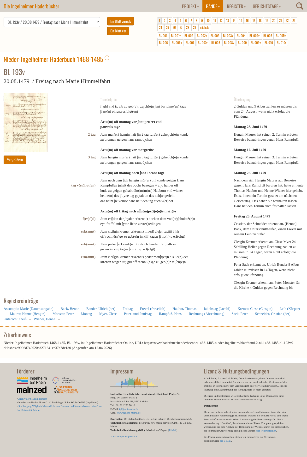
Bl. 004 (241, 35)
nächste (204, 27)
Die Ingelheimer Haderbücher (31, 6)
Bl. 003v (228, 35)
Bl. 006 (163, 42)
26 (174, 27)
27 (181, 27)
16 (247, 20)
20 (273, 20)
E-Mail (172, 430)
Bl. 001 (163, 35)
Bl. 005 (267, 35)
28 (187, 27)
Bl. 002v (202, 35)
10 (208, 20)
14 (234, 20)
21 (280, 20)
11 (214, 20)
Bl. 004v (254, 35)
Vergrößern (15, 160)
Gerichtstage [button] (267, 6)
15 (240, 20)
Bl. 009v (256, 42)
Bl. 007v (202, 42)
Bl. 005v (281, 35)
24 (160, 27)
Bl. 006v (177, 42)
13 (227, 20)
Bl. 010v (281, 42)
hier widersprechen (266, 430)
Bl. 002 (188, 35)
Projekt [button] (190, 6)
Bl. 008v (229, 42)
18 (260, 20)
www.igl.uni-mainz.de (129, 412)
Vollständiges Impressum (123, 436)
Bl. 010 (269, 42)
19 (267, 20)
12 (221, 20)
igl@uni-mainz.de (128, 409)
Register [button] (236, 6)
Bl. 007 (190, 42)
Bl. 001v (176, 35)
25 (167, 27)
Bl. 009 (242, 42)
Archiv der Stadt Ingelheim (32, 398)
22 (287, 20)
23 (293, 20)
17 (254, 20)
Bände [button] (213, 6)
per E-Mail (225, 440)
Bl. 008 (215, 42)
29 (194, 27)
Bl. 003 (215, 35)
